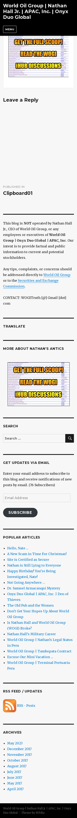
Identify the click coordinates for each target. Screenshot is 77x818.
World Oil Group (56, 275)
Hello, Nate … (18, 548)
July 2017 (14, 772)
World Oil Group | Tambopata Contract (39, 651)
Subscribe (20, 512)
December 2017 (19, 749)
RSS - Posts (19, 706)
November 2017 (19, 755)
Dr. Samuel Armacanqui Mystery (33, 588)
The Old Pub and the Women (30, 605)
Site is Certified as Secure (28, 560)
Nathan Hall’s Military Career (31, 634)
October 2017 (17, 760)
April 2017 (15, 789)
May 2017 (14, 783)
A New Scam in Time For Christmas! (37, 554)
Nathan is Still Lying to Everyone (34, 565)
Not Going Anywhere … (26, 582)
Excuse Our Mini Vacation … (30, 657)
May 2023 (15, 743)
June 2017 (14, 777)
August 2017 (16, 766)
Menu (9, 29)
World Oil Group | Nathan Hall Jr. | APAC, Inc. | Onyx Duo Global (35, 11)
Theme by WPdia (33, 813)
